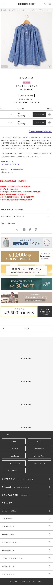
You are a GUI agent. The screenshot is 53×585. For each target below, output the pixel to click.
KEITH (39, 441)
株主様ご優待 (8, 534)
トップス (32, 10)
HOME (3, 10)
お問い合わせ (8, 566)
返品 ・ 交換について (8, 223)
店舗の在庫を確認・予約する (40, 131)
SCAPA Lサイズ (39, 463)
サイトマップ (8, 574)
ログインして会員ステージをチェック (26, 102)
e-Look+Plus (39, 456)
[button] (48, 41)
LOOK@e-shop (26, 4)
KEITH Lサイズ (14, 471)
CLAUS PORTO (14, 463)
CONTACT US (16, 495)
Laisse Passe (14, 456)
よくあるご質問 (9, 542)
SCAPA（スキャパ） (17, 10)
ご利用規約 (7, 518)
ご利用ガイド (8, 526)
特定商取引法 (8, 550)
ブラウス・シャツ (45, 10)
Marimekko (39, 449)
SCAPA (13, 441)
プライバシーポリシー (12, 558)
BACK (26, 328)
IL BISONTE (13, 449)
